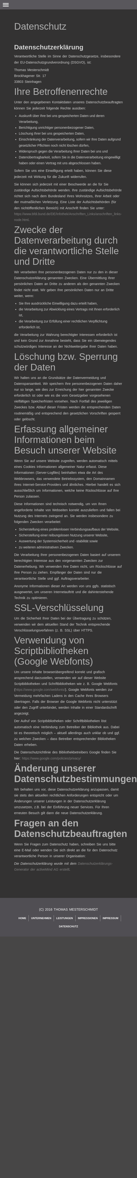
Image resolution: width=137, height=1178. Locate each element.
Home (22, 918)
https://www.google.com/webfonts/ (40, 690)
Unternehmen (41, 918)
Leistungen (64, 918)
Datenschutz (68, 926)
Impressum (110, 918)
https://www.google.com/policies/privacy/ (51, 758)
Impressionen (88, 918)
